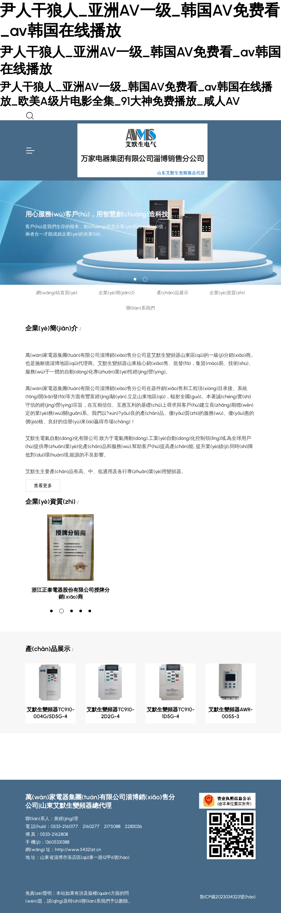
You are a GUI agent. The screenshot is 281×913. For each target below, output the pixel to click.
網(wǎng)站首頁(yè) (56, 293)
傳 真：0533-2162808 (46, 834)
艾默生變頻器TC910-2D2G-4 (110, 712)
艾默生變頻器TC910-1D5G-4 (170, 712)
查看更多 (43, 485)
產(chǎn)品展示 (172, 293)
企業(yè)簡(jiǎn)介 (117, 293)
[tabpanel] (140, 233)
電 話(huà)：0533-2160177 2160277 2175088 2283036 (83, 826)
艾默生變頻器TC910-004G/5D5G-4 (50, 712)
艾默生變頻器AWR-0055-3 (230, 712)
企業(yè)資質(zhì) (227, 293)
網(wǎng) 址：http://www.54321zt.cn (63, 849)
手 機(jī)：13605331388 (47, 842)
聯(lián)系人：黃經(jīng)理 (51, 818)
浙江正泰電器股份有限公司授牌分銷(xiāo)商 (71, 593)
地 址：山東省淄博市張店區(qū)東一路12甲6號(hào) (77, 857)
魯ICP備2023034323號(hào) (228, 897)
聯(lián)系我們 (140, 308)
